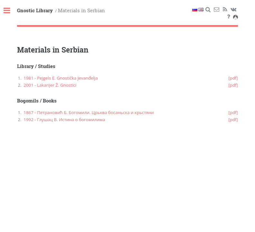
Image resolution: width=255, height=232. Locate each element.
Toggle (10, 11)
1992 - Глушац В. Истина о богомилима (64, 119)
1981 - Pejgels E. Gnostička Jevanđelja (61, 78)
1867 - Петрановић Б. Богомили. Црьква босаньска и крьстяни (89, 112)
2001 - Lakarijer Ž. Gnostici (50, 85)
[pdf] (233, 78)
